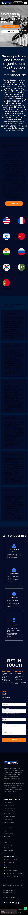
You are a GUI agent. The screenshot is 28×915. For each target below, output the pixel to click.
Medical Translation (9, 805)
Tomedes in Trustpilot (10, 859)
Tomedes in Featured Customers (13, 873)
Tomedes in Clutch (10, 868)
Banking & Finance (8, 833)
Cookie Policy (10, 912)
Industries (8, 828)
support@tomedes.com (9, 897)
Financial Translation (9, 808)
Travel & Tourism (8, 850)
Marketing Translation (9, 811)
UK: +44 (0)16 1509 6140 (9, 892)
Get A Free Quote (10, 26)
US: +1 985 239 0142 (8, 890)
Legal (5, 831)
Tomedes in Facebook (10, 865)
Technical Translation (9, 813)
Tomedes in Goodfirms (11, 876)
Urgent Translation (9, 822)
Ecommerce (7, 836)
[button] (3, 719)
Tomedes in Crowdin (10, 871)
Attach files (7, 732)
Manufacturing (8, 845)
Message (14, 729)
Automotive (7, 848)
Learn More (14, 203)
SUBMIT (14, 740)
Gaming (6, 839)
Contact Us (10, 31)
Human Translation (9, 819)
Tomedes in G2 (9, 862)
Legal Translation (8, 802)
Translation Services (12, 799)
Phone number (14, 718)
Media (5, 842)
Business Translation (9, 816)
